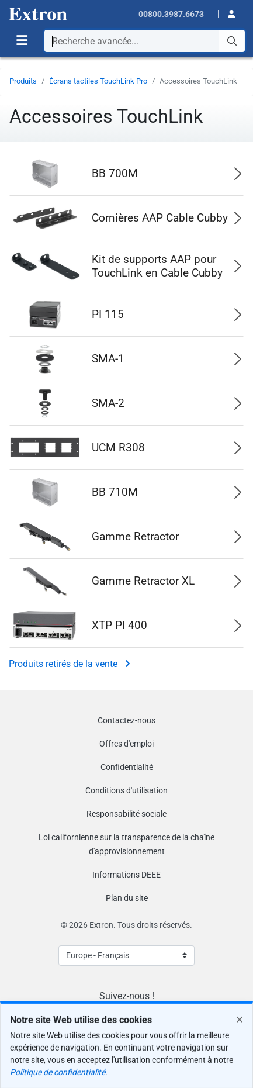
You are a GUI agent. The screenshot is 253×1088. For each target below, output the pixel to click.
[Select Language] (126, 955)
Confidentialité (126, 767)
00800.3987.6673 (171, 14)
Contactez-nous (126, 720)
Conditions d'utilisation (126, 790)
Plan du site (127, 898)
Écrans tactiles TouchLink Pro (98, 81)
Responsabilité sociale (126, 813)
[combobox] (144, 41)
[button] (227, 13)
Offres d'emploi (126, 743)
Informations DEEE (126, 874)
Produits (23, 81)
